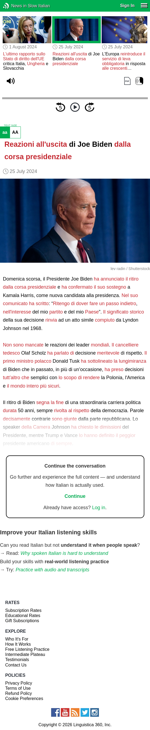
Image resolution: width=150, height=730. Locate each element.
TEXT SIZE (10, 125)
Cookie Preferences (24, 698)
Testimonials (17, 659)
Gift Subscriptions (22, 620)
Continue (75, 496)
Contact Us (15, 665)
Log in (98, 507)
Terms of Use (18, 688)
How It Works (18, 644)
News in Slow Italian (14, 6)
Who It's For (16, 639)
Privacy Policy (18, 683)
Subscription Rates (23, 610)
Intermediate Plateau (25, 654)
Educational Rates (22, 615)
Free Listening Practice (27, 649)
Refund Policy (18, 693)
